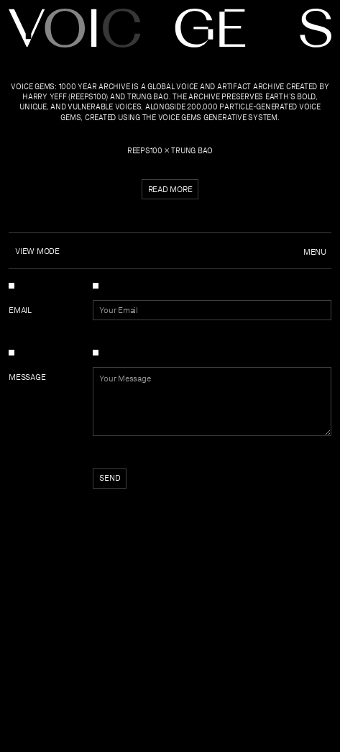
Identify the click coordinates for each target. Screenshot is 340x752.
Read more (170, 189)
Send (109, 478)
